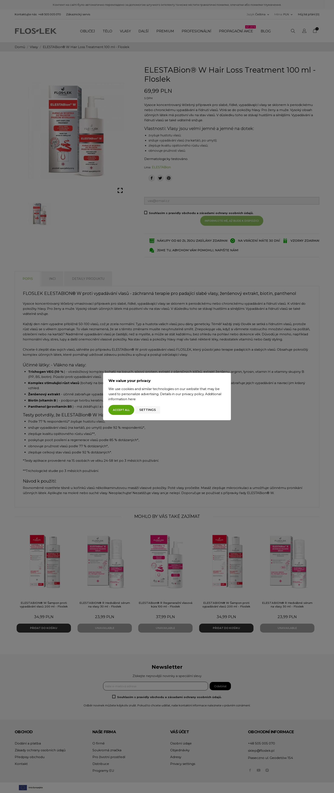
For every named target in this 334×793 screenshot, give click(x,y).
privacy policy (193, 394)
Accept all (121, 410)
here (132, 399)
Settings (147, 410)
